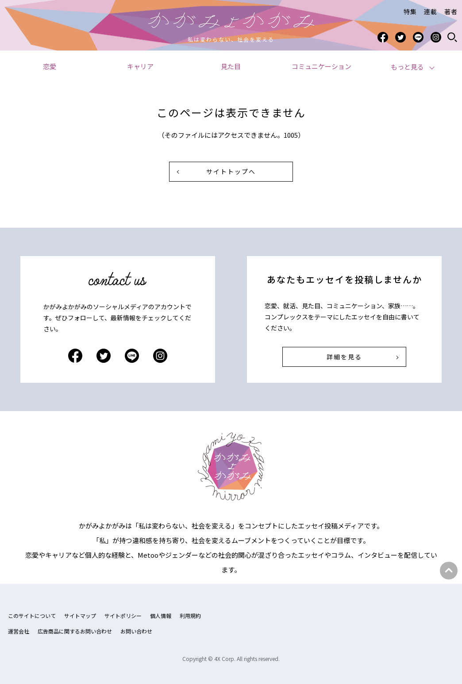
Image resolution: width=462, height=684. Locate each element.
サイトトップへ (231, 171)
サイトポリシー (123, 615)
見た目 (231, 66)
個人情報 (160, 615)
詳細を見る (344, 356)
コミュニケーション (321, 66)
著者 (451, 11)
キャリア (140, 66)
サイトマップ (80, 615)
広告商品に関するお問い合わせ (75, 631)
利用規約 (190, 615)
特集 (410, 11)
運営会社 (18, 631)
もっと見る (407, 66)
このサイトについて (32, 615)
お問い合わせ (136, 631)
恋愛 (49, 66)
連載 (430, 11)
